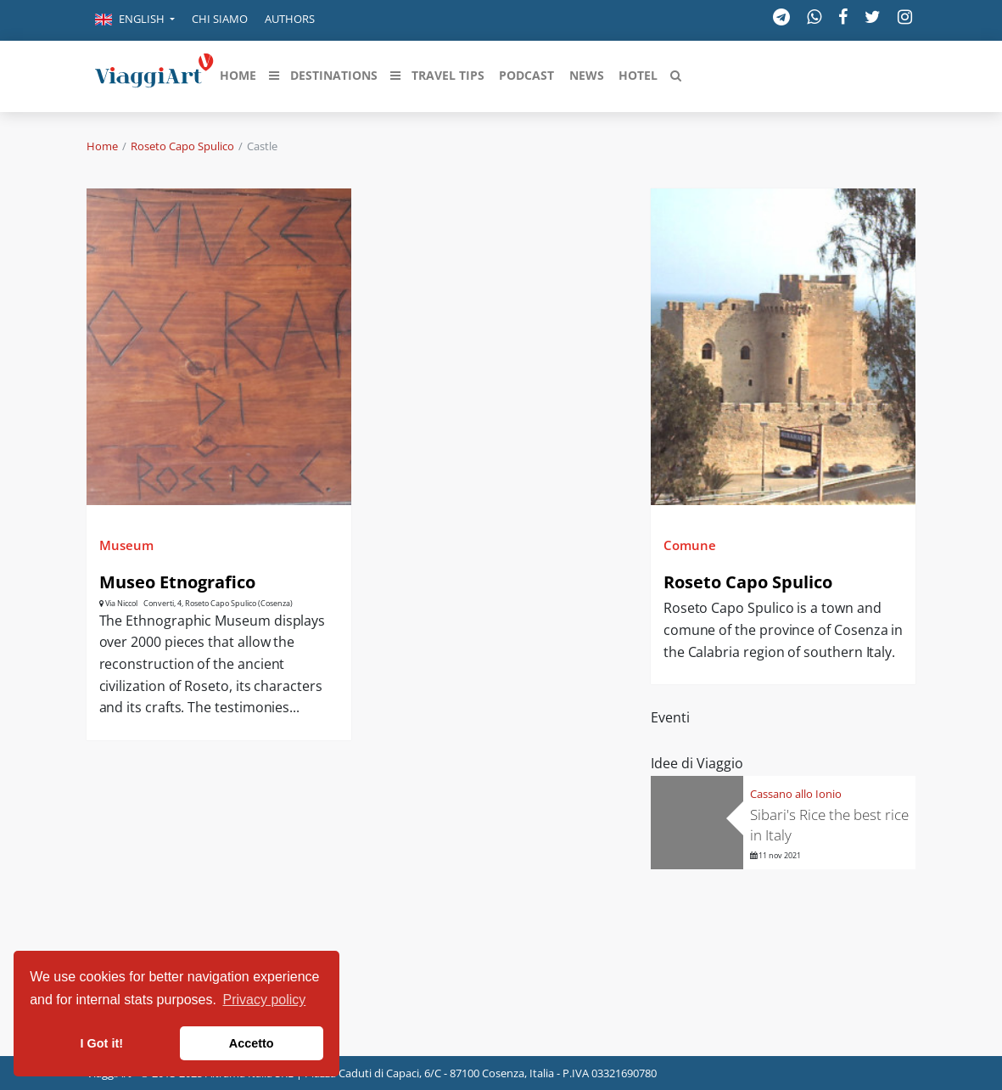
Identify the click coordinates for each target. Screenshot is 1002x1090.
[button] (135, 20)
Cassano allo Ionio (796, 793)
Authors (290, 18)
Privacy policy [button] (264, 999)
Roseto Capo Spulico (182, 146)
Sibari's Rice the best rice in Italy (829, 825)
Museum (126, 545)
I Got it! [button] (102, 1043)
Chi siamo (220, 18)
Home (102, 146)
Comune (689, 545)
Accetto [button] (251, 1043)
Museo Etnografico (177, 581)
